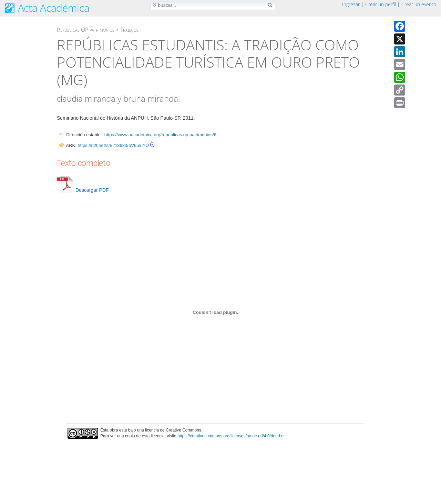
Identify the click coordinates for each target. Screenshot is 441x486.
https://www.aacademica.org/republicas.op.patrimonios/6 (160, 134)
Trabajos (129, 29)
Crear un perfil (380, 4)
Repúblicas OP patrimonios (85, 29)
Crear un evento (418, 4)
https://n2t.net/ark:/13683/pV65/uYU (113, 145)
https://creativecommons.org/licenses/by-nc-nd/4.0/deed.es (231, 436)
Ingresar (351, 4)
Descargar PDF (83, 190)
